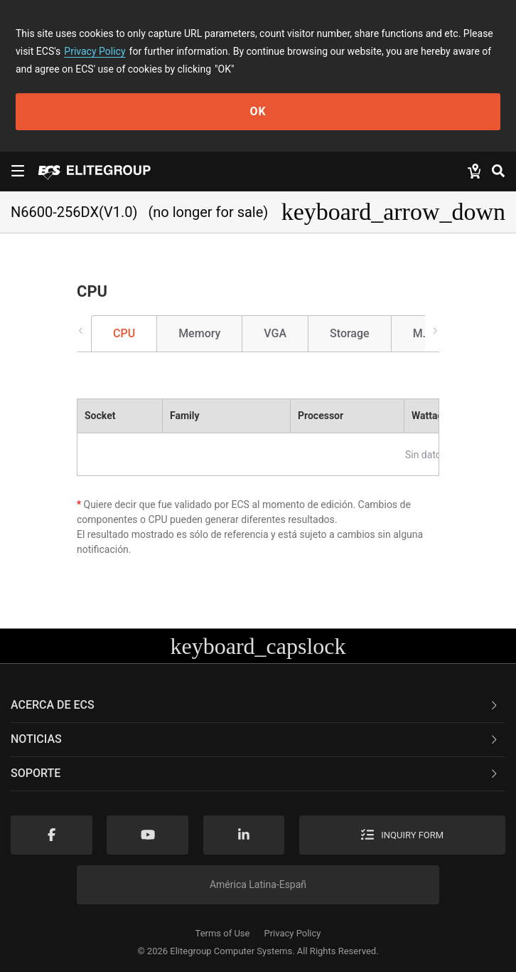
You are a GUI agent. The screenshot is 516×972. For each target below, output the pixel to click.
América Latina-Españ (258, 884)
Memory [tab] (199, 333)
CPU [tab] (124, 333)
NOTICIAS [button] (255, 739)
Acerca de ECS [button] (255, 705)
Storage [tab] (350, 333)
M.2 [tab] (423, 333)
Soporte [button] (255, 773)
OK (257, 111)
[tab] (258, 706)
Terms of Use (222, 933)
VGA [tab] (275, 333)
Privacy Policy (94, 51)
